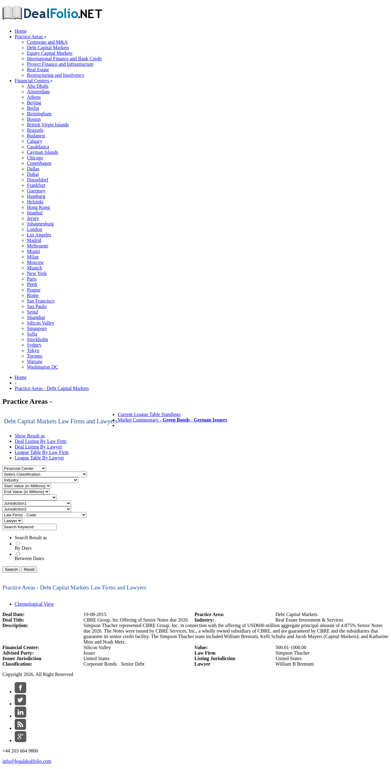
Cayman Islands (42, 152)
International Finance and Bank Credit (64, 58)
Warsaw (34, 361)
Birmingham (39, 113)
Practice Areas (30, 36)
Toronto (34, 355)
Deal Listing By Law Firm (41, 441)
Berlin (33, 108)
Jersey (33, 218)
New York (37, 273)
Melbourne (37, 245)
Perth (32, 284)
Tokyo (33, 350)
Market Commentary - (172, 419)
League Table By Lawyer (39, 457)
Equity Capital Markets (49, 53)
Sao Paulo (36, 306)
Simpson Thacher (293, 653)
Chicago (35, 157)
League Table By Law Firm (41, 452)
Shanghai (36, 317)
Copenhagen (39, 163)
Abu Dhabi (38, 86)
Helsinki (35, 201)
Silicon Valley (40, 322)
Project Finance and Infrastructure (60, 64)
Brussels (35, 130)
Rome (32, 295)
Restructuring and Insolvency (55, 75)
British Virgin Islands (48, 124)
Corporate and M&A (47, 42)
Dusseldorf (37, 179)
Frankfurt (36, 185)
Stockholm (37, 339)
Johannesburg (40, 223)
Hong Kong (38, 207)
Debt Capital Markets (48, 47)
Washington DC (42, 367)
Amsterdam (38, 91)
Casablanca (38, 146)
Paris (32, 278)
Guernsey (36, 190)
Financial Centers (34, 80)
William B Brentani (295, 664)
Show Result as (30, 435)
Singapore (37, 328)
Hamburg (36, 196)
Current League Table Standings (149, 414)
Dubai (33, 174)
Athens (34, 97)
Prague (33, 289)
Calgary (34, 141)
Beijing (34, 102)
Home (21, 31)
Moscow (35, 262)
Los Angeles (39, 234)
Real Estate (38, 69)
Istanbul (35, 212)
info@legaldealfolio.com (26, 761)
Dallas (33, 168)
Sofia (32, 333)
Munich (34, 267)
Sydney (34, 344)
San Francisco (40, 300)
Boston (34, 119)
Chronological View (34, 604)
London (34, 229)
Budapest (36, 135)
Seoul (32, 311)
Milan (32, 256)
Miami (33, 251)
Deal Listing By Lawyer (38, 446)
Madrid (34, 240)
